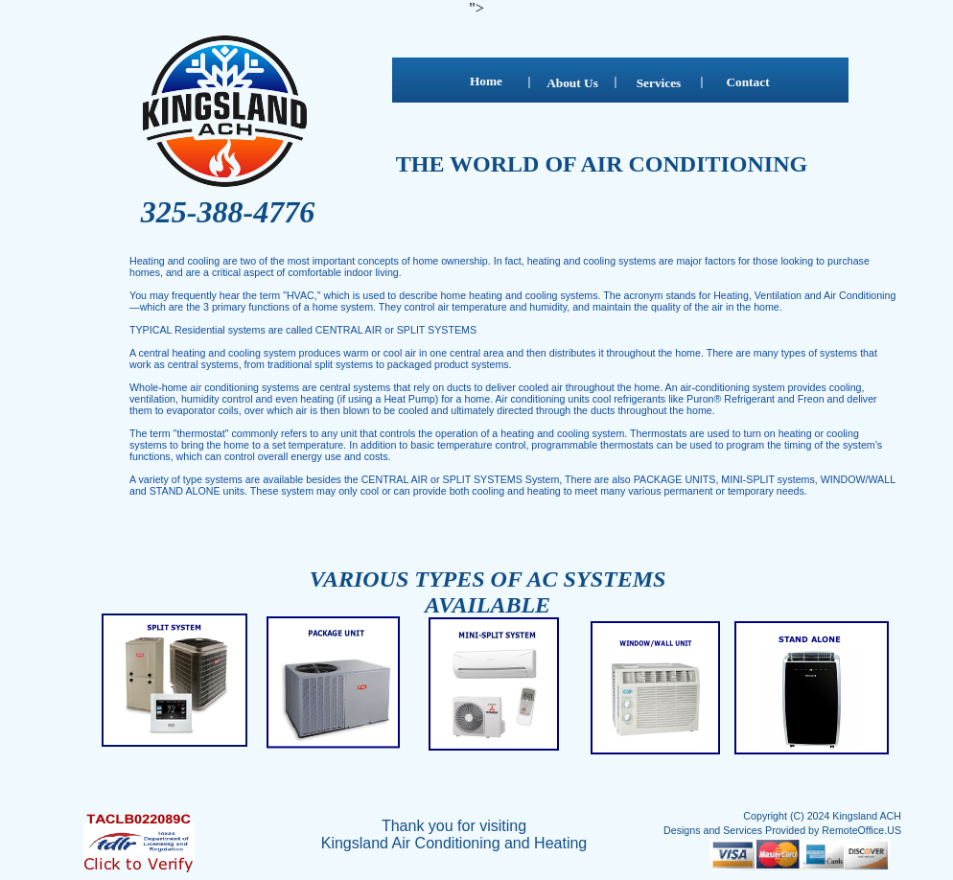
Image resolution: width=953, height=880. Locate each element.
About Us (572, 83)
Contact (747, 82)
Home (486, 81)
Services (659, 83)
